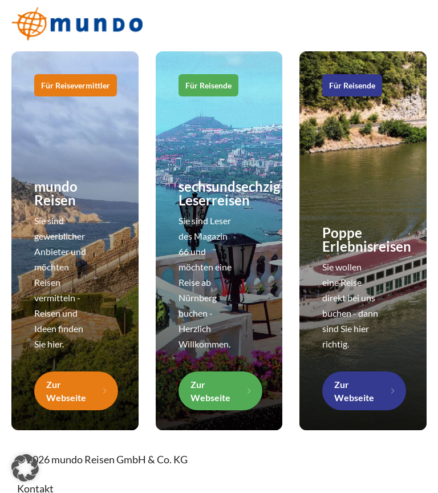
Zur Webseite (66, 391)
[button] (25, 468)
